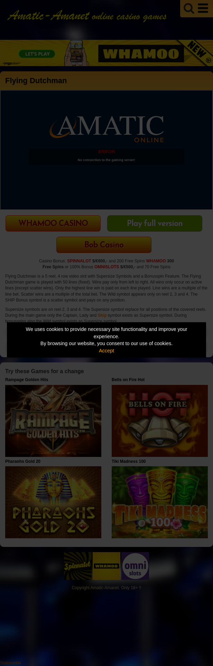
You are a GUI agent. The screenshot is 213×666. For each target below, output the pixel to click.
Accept (106, 350)
